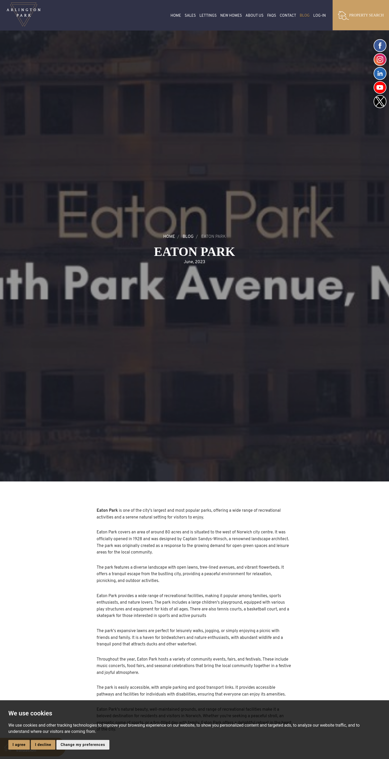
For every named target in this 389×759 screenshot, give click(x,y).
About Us (254, 15)
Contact (288, 15)
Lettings (208, 15)
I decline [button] (43, 745)
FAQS (271, 15)
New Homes (231, 15)
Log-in (319, 15)
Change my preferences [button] (83, 745)
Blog (305, 15)
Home (175, 15)
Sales (190, 15)
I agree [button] (19, 745)
